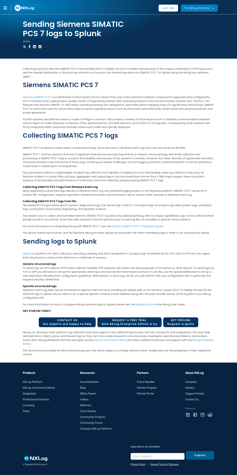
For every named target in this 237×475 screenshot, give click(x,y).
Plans (26, 411)
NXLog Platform (32, 382)
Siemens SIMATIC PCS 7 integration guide (137, 226)
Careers (190, 387)
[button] (8, 7)
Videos (84, 399)
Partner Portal (145, 393)
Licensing (28, 405)
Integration (29, 393)
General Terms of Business (164, 464)
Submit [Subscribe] (200, 455)
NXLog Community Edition (110, 340)
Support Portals (194, 393)
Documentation (89, 382)
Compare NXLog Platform (95, 428)
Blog (83, 387)
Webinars (86, 405)
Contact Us (192, 399)
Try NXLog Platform (197, 8)
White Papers (88, 393)
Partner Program (147, 387)
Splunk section (145, 304)
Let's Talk (168, 8)
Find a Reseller (146, 382)
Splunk (27, 253)
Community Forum (91, 422)
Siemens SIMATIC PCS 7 (37, 97)
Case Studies (88, 411)
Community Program (92, 417)
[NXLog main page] (24, 8)
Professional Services (36, 399)
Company (191, 382)
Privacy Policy (138, 464)
